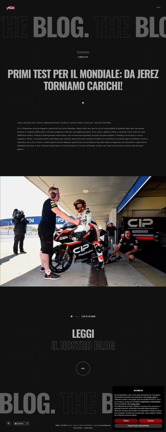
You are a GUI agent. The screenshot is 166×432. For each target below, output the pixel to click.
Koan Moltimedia (105, 425)
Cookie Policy (88, 428)
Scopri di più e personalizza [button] (138, 426)
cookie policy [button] (135, 404)
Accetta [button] (151, 421)
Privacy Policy (77, 428)
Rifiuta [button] (126, 421)
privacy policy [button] (152, 397)
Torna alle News (83, 52)
